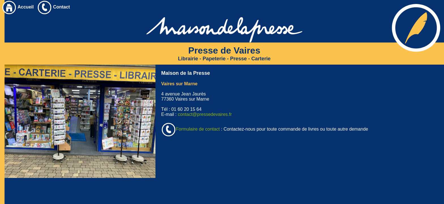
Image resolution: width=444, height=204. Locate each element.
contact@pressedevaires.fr (205, 114)
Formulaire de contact (190, 129)
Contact (53, 7)
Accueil (18, 7)
